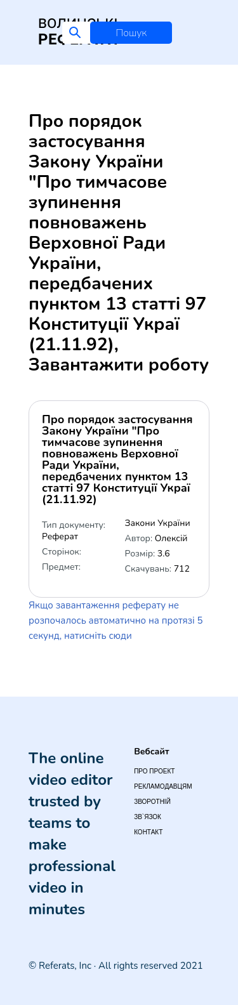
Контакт (148, 832)
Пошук (131, 33)
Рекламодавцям (163, 786)
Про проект (154, 771)
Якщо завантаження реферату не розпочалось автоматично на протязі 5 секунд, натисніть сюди (116, 620)
